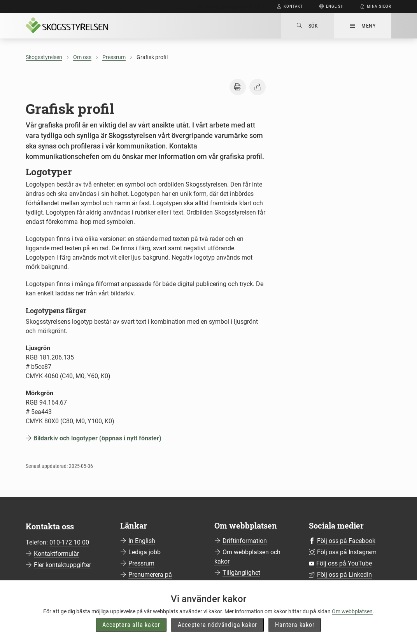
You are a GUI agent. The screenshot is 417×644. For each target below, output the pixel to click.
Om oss (82, 57)
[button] (238, 87)
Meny (363, 26)
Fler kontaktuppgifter (62, 565)
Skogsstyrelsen (44, 57)
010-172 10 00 (69, 542)
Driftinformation (245, 541)
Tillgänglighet (241, 572)
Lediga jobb (144, 552)
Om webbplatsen (352, 624)
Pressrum (114, 57)
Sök (307, 26)
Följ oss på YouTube (344, 563)
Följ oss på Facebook (346, 541)
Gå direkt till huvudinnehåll (230, 6)
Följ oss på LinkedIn (344, 574)
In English (141, 541)
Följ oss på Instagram (347, 552)
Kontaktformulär (56, 553)
